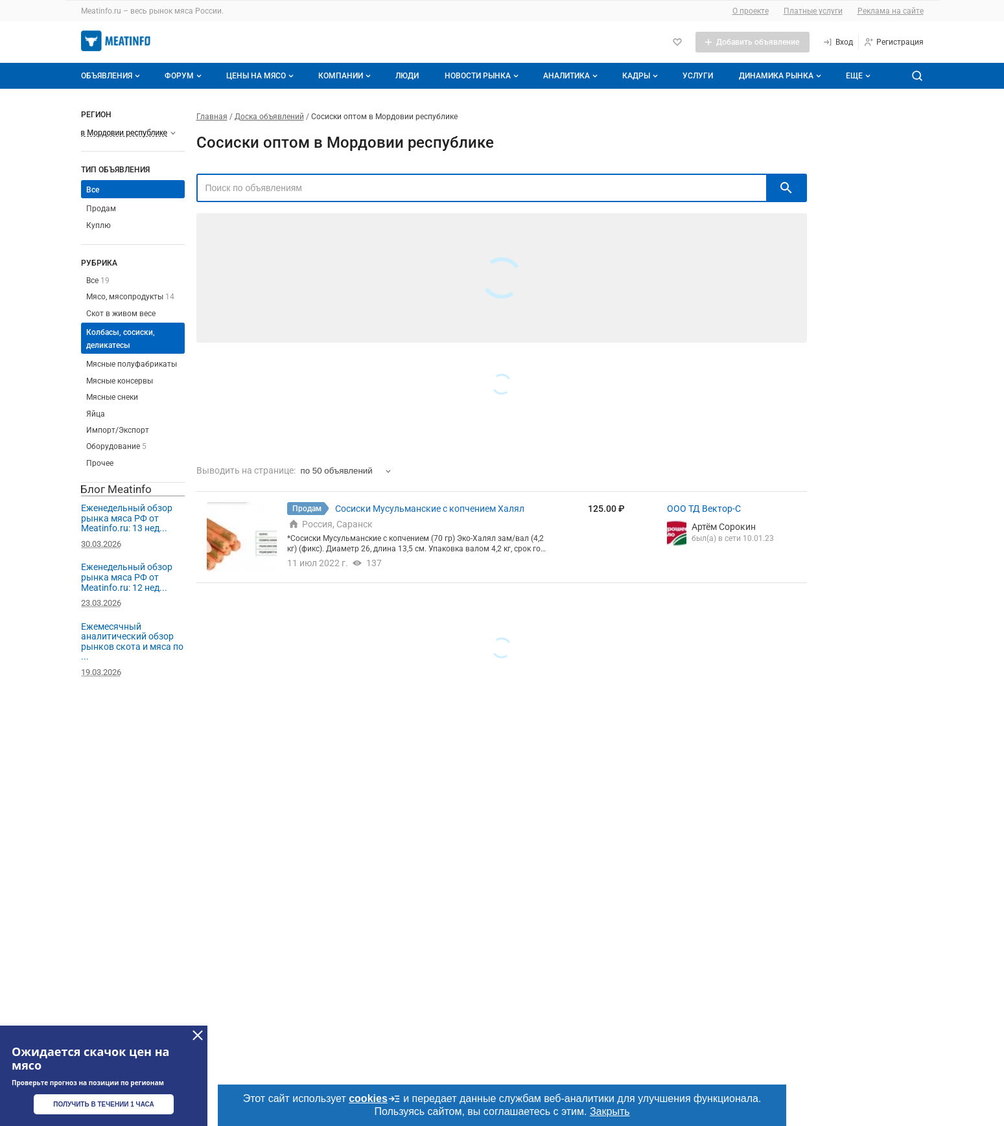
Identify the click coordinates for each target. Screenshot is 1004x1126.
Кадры (641, 76)
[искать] (786, 188)
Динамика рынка (781, 76)
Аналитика (571, 76)
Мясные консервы (119, 380)
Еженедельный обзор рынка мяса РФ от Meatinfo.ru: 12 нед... (126, 577)
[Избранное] (677, 42)
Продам (101, 208)
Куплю (98, 225)
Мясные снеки (112, 397)
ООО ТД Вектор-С (704, 508)
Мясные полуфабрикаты (131, 364)
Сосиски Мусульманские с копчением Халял (429, 508)
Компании (345, 76)
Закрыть (610, 1111)
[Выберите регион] (128, 133)
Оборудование (116, 446)
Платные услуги (813, 11)
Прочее (99, 463)
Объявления (112, 76)
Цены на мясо (261, 76)
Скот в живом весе (121, 313)
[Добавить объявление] (752, 42)
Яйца (95, 414)
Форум (184, 76)
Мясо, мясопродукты (130, 296)
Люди (407, 75)
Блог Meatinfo (116, 489)
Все (92, 189)
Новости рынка (483, 76)
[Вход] (838, 42)
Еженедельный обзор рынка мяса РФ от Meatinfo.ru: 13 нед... (126, 518)
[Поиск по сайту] (917, 76)
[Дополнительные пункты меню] (857, 76)
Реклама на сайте (891, 11)
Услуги (698, 75)
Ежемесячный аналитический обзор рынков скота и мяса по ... (132, 641)
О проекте (750, 11)
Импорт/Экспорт (117, 430)
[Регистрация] (893, 42)
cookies (375, 1098)
